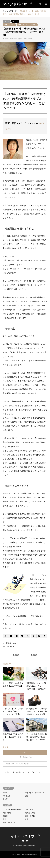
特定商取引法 (17, 845)
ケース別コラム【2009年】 (27, 25)
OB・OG (15, 21)
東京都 (5, 816)
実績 (26, 796)
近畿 (26, 819)
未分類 (5, 799)
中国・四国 (29, 810)
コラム (6, 21)
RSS (27, 841)
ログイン (26, 772)
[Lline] (22, 636)
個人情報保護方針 (30, 845)
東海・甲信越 (30, 816)
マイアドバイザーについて (34, 793)
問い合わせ (7, 796)
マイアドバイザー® (25, 835)
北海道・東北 (30, 813)
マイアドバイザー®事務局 (12, 810)
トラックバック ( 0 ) (24, 757)
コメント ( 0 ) (25, 752)
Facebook (23, 841)
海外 (4, 819)
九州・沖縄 (7, 813)
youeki (14, 643)
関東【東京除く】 (9, 822)
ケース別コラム (9, 25)
